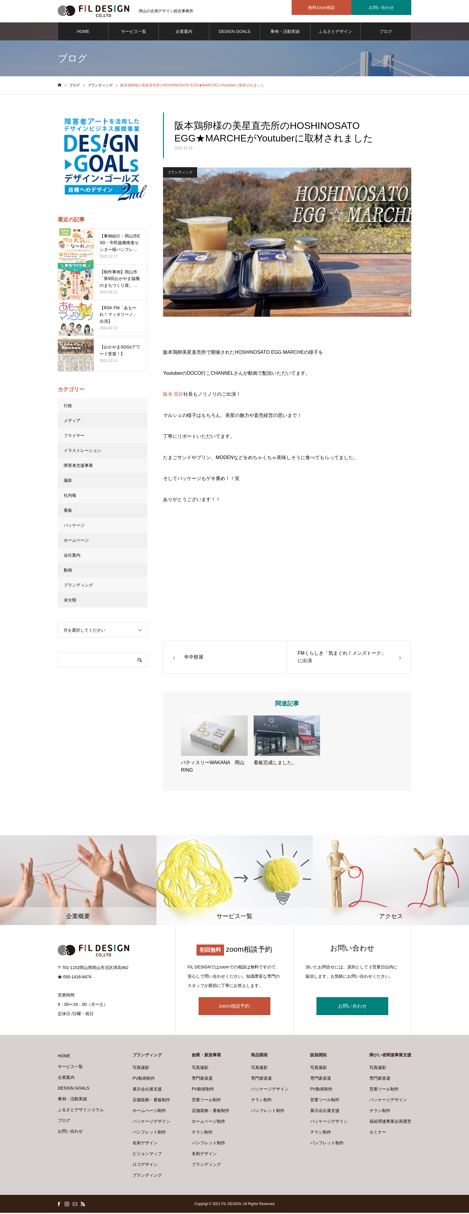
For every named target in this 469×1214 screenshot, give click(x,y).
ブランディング (180, 173)
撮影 (68, 481)
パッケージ (74, 526)
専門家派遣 (202, 1079)
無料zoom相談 (321, 7)
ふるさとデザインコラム (335, 36)
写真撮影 (141, 1068)
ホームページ (76, 541)
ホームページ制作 (149, 1111)
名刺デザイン (145, 1144)
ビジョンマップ (147, 1154)
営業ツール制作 (206, 1101)
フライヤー (74, 437)
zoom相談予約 (234, 1007)
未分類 (70, 601)
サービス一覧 (133, 33)
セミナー (377, 1133)
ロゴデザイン (145, 1165)
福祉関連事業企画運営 (390, 1122)
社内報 (70, 496)
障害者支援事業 (78, 466)
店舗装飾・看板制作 (151, 1101)
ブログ (386, 33)
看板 (68, 511)
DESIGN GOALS (234, 33)
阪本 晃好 (173, 395)
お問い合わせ (381, 7)
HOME (83, 33)
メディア (72, 422)
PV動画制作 (144, 1079)
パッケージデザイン (151, 1122)
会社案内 (72, 556)
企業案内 (184, 33)
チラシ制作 (202, 1133)
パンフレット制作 (149, 1133)
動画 (68, 571)
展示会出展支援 (147, 1090)
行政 (68, 407)
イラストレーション (82, 452)
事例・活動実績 (285, 33)
